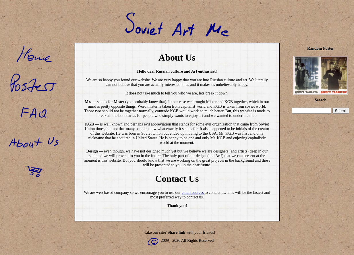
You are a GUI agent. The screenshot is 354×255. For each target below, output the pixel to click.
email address (193, 192)
